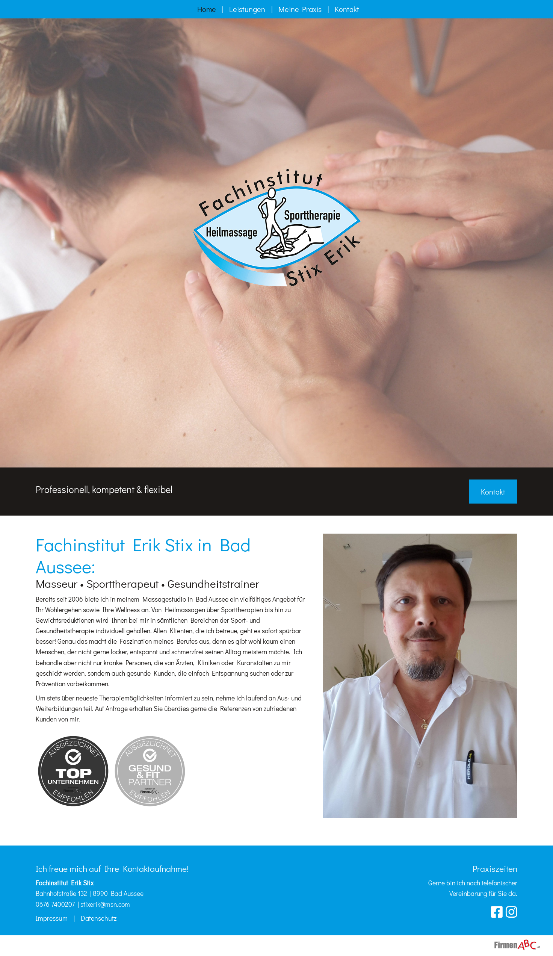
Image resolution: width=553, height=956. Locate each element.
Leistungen (247, 9)
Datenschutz (99, 918)
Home (206, 9)
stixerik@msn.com (105, 904)
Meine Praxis (300, 9)
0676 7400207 (55, 904)
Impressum (52, 918)
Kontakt (347, 9)
